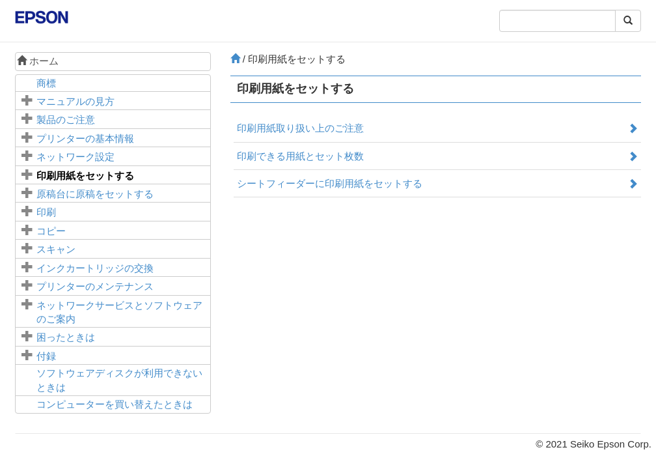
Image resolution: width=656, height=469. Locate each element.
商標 (46, 83)
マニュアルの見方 (75, 101)
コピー (51, 230)
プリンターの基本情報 (85, 138)
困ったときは (65, 337)
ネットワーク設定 (75, 156)
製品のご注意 (65, 119)
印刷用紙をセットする (85, 175)
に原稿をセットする (95, 193)
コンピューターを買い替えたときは (114, 404)
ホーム (38, 60)
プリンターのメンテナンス (95, 286)
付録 (46, 356)
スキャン (55, 249)
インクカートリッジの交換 (95, 268)
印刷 (46, 212)
